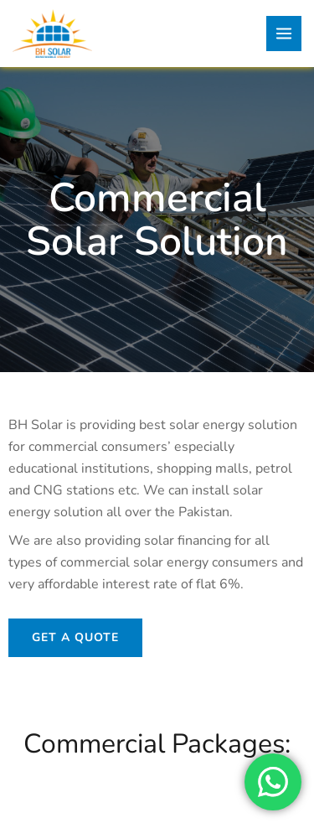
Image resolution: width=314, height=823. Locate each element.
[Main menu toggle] (283, 33)
